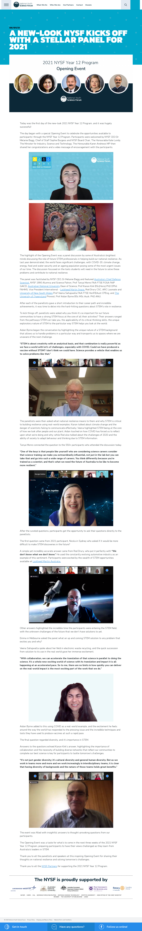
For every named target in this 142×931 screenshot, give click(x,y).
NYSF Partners (49, 866)
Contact (81, 5)
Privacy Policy (31, 920)
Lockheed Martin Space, (72, 289)
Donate (90, 5)
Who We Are (56, 5)
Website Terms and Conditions (63, 920)
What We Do (43, 5)
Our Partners (69, 5)
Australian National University (44, 286)
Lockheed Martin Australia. (47, 561)
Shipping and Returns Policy (44, 920)
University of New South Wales (36, 293)
